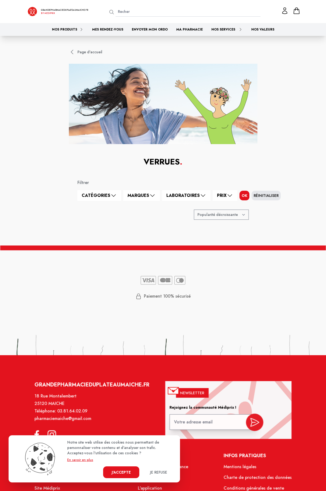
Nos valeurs (262, 29)
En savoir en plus (80, 460)
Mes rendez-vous (107, 29)
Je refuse (158, 472)
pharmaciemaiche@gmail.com (67, 424)
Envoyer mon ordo (150, 29)
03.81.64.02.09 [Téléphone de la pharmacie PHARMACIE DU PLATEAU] (76, 416)
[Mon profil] (284, 10)
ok (244, 195)
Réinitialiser (266, 195)
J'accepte (121, 472)
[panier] (296, 10)
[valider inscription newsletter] (250, 426)
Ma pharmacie (189, 29)
